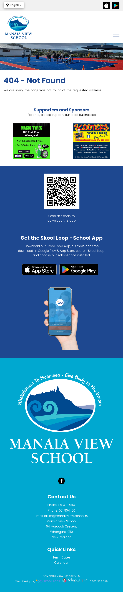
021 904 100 (67, 510)
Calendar (61, 562)
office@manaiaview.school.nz (66, 516)
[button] (14, 5)
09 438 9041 (67, 505)
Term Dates (61, 557)
